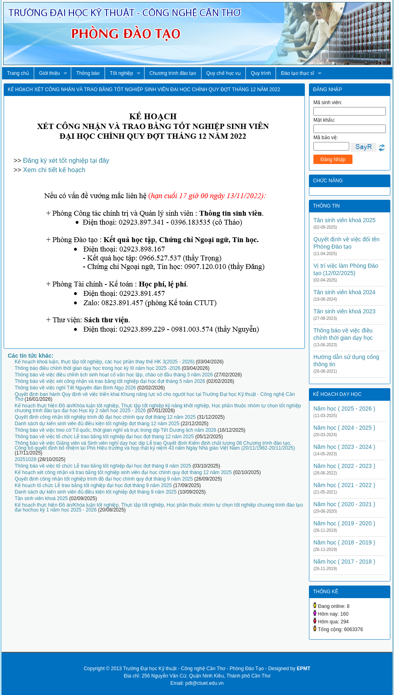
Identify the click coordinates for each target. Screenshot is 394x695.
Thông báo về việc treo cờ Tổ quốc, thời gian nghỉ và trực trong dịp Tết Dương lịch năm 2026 (115, 430)
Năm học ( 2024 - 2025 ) (344, 427)
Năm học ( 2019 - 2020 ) (344, 523)
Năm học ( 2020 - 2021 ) (344, 504)
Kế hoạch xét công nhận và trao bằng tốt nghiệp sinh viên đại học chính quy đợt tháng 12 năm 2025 (123, 472)
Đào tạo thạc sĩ (298, 73)
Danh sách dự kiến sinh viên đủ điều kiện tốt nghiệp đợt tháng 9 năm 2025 (96, 492)
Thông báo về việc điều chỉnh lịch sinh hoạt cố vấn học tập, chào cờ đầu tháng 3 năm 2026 (114, 375)
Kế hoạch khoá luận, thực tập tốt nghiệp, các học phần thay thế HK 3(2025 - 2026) (105, 362)
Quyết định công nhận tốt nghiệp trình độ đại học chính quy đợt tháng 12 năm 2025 (105, 417)
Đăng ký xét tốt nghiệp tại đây (66, 160)
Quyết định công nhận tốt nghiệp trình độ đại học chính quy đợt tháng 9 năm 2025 (104, 479)
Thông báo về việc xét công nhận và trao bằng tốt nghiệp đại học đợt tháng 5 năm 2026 (110, 381)
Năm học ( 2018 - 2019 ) (344, 542)
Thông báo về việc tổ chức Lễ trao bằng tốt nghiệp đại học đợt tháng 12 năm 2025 (104, 436)
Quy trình (261, 73)
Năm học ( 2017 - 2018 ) (344, 561)
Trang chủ (18, 73)
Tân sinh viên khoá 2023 (344, 311)
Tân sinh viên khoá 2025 (41, 498)
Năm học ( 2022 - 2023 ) (344, 466)
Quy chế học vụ (223, 73)
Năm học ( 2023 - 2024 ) (344, 447)
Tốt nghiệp (122, 73)
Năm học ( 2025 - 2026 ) (344, 408)
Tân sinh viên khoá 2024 (344, 292)
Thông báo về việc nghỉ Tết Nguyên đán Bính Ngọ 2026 (75, 388)
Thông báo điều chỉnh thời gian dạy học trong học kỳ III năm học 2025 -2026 (97, 368)
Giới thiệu (50, 73)
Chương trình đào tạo (172, 73)
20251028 (25, 459)
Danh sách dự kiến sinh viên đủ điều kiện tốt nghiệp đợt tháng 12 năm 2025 (97, 423)
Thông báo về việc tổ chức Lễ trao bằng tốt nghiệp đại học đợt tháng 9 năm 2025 (103, 466)
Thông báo (87, 73)
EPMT (303, 668)
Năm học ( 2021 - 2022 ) (344, 485)
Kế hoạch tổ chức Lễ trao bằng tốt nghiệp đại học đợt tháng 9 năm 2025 (93, 485)
